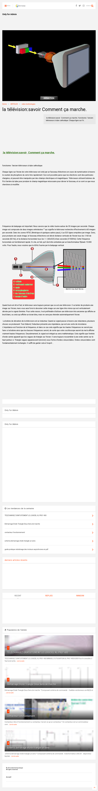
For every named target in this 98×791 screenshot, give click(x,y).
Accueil (8, 777)
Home (4, 104)
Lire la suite (20, 661)
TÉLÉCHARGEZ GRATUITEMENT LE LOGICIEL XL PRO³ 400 (37, 652)
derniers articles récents (16, 560)
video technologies (28, 104)
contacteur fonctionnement (21, 716)
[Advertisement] (44, 21)
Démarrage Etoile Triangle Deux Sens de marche (31, 684)
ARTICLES (14, 104)
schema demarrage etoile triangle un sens (28, 747)
